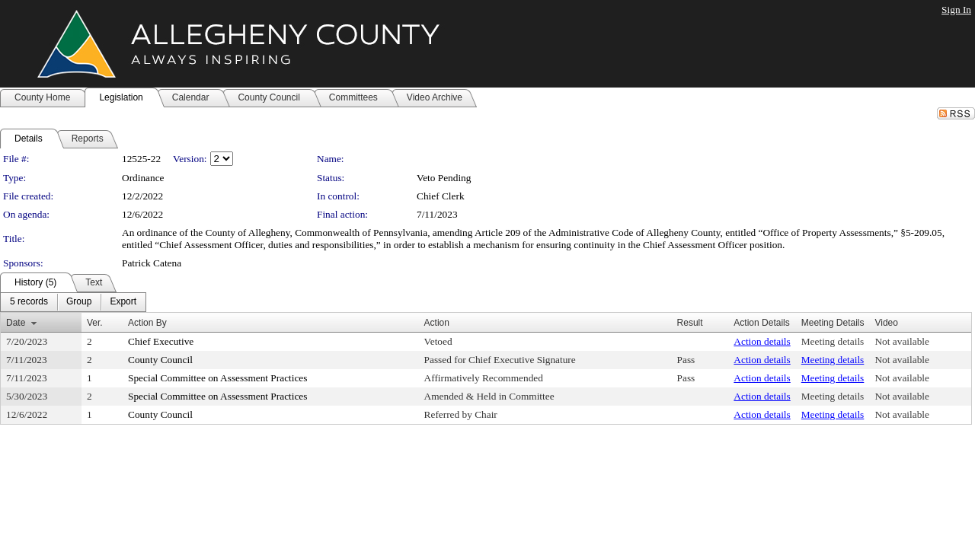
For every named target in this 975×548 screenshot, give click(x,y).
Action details (762, 341)
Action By (147, 322)
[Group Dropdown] (79, 302)
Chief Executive (160, 341)
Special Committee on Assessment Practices (217, 378)
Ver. (95, 322)
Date (15, 322)
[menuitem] (29, 302)
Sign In (956, 9)
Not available (901, 341)
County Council (160, 359)
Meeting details (833, 341)
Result (690, 322)
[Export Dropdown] (123, 302)
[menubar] (73, 302)
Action (436, 322)
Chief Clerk (441, 196)
